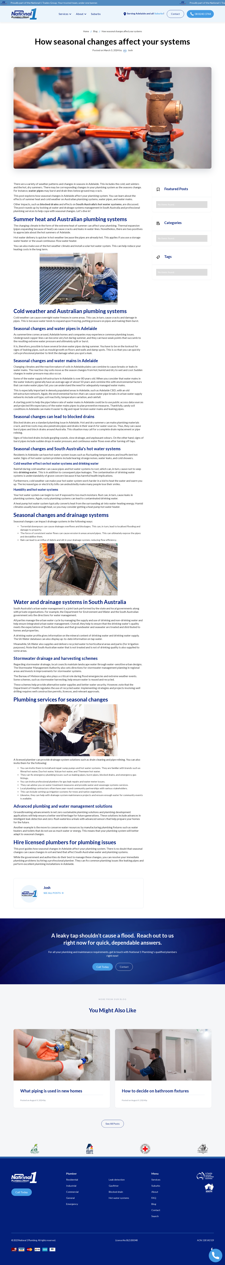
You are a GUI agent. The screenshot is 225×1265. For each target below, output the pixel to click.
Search (155, 1216)
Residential (72, 1179)
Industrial (71, 1185)
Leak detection (117, 1179)
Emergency (72, 1204)
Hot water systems (119, 1197)
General (70, 1197)
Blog (95, 31)
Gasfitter (114, 1185)
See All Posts (113, 1125)
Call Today (102, 966)
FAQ (153, 1197)
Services (63, 13)
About (154, 1191)
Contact (175, 13)
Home (86, 31)
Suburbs (96, 13)
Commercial (72, 1191)
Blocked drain (116, 1191)
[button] (64, 14)
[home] (24, 13)
